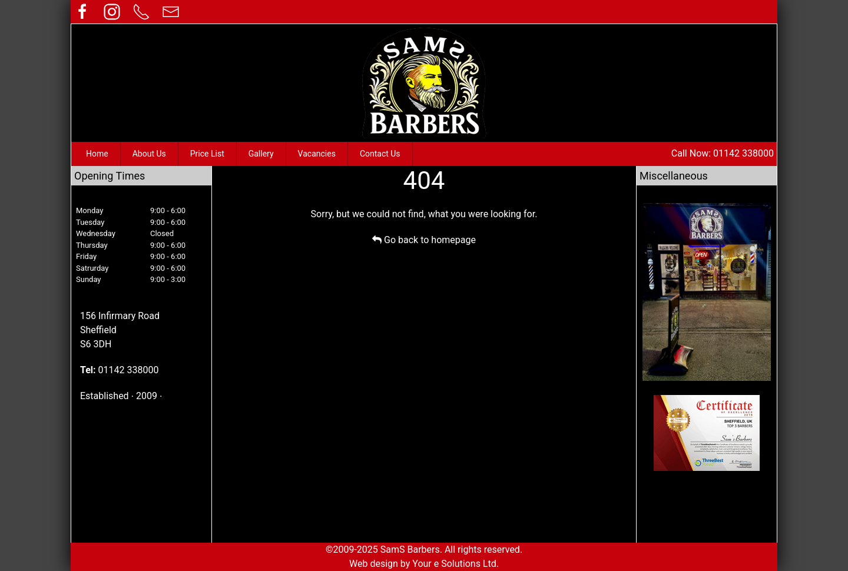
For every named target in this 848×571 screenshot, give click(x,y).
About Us (149, 153)
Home (97, 153)
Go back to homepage (424, 239)
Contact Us (380, 153)
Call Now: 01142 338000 (722, 153)
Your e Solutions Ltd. (455, 563)
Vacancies (317, 153)
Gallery (261, 153)
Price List (207, 153)
